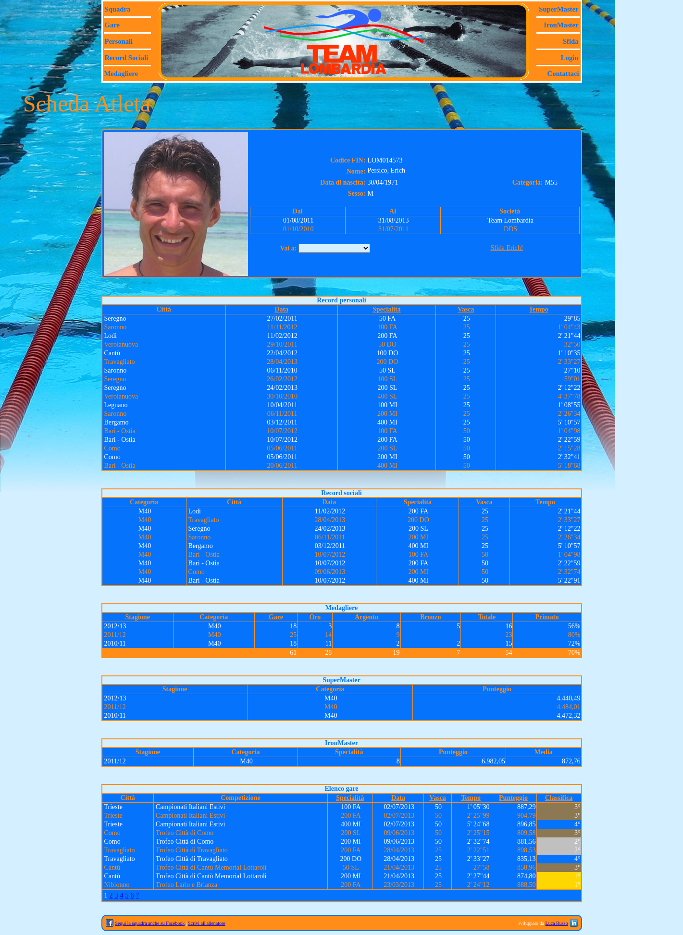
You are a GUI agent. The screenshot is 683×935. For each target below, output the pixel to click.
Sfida (571, 41)
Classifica (559, 797)
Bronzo (430, 617)
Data (281, 309)
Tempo (538, 309)
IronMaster (561, 25)
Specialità (386, 309)
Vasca (466, 309)
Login (570, 58)
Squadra (118, 9)
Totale (487, 617)
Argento (366, 617)
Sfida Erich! (506, 247)
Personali (119, 41)
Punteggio (497, 689)
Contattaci (563, 73)
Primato (547, 617)
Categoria (144, 502)
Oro (315, 617)
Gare (112, 25)
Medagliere (121, 73)
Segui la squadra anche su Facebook (150, 923)
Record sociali (127, 58)
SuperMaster (558, 9)
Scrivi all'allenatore (206, 923)
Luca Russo (557, 923)
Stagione (137, 617)
